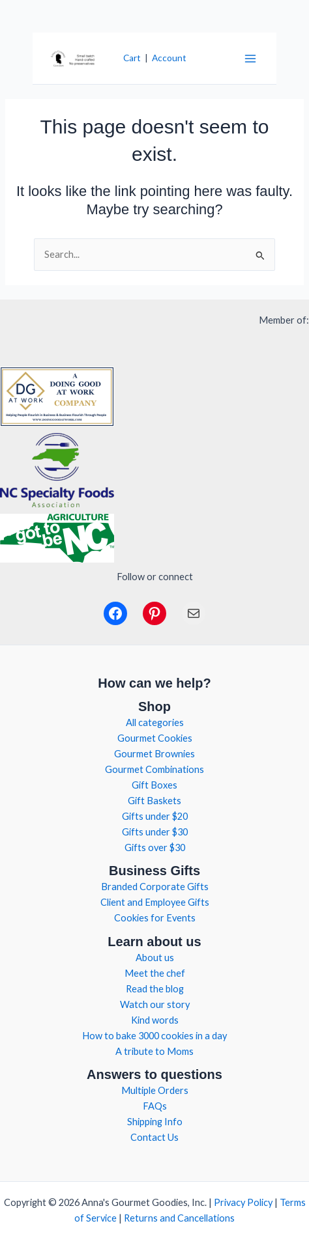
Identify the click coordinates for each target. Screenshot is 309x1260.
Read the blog (155, 988)
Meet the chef (155, 973)
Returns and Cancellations (179, 1218)
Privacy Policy (243, 1202)
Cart (132, 58)
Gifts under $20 (155, 816)
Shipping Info (155, 1121)
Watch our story (155, 1004)
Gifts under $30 (155, 831)
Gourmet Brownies (154, 753)
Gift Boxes (154, 785)
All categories (155, 722)
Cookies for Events (155, 917)
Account (169, 58)
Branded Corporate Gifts (155, 886)
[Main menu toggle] (250, 58)
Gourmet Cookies (154, 738)
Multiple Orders (154, 1090)
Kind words (155, 1020)
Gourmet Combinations (154, 769)
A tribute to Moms (154, 1051)
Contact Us (154, 1137)
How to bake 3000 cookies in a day (154, 1035)
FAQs (155, 1106)
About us (155, 957)
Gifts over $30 (155, 847)
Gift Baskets (154, 800)
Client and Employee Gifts (154, 902)
